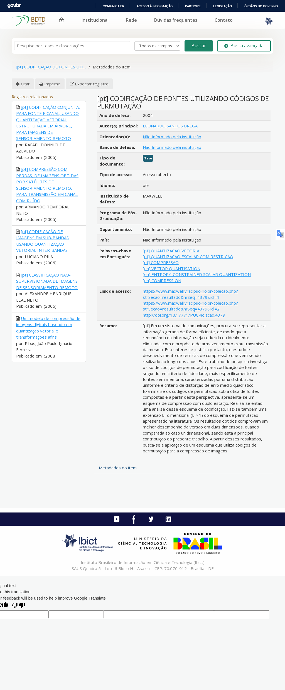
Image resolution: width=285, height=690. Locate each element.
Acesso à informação (155, 6)
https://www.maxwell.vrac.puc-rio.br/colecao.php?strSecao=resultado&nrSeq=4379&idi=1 (190, 294)
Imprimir (52, 84)
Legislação (222, 6)
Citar (25, 84)
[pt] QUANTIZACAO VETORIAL (172, 250)
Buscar (198, 46)
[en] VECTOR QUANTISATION (171, 268)
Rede (131, 20)
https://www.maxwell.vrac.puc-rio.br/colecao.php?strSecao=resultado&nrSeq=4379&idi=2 (190, 306)
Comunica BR (113, 6)
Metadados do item (118, 467)
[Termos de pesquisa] (72, 45)
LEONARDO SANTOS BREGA (170, 126)
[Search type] (157, 46)
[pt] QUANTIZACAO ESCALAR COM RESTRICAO (188, 256)
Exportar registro (92, 84)
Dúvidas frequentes (175, 20)
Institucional (95, 20)
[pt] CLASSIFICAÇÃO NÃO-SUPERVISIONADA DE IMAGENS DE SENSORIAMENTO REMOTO (47, 281)
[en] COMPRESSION (162, 280)
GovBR (14, 5)
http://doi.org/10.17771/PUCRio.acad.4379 (184, 315)
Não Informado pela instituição (172, 136)
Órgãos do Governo (261, 6)
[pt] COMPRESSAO (161, 262)
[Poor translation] (18, 605)
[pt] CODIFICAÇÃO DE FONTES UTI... (51, 67)
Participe (193, 6)
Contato (224, 20)
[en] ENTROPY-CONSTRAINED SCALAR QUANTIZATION (197, 274)
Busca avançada (244, 46)
